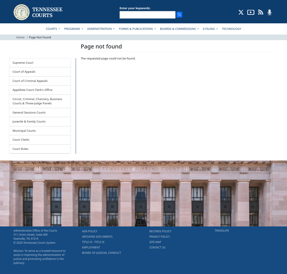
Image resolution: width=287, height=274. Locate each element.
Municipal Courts (24, 131)
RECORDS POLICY (160, 231)
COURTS (52, 29)
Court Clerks (21, 140)
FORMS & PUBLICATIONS (136, 29)
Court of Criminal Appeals (30, 81)
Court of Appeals (24, 72)
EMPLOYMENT (91, 247)
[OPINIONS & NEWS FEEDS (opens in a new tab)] (260, 12)
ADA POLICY (89, 231)
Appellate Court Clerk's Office (32, 90)
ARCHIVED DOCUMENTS (97, 237)
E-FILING (209, 29)
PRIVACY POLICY (159, 237)
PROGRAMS (72, 29)
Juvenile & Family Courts (29, 121)
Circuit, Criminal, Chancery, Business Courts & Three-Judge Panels (37, 101)
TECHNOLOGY (231, 29)
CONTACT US (157, 247)
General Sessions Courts (29, 112)
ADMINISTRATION (100, 29)
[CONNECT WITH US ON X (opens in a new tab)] (241, 12)
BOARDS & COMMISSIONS (178, 29)
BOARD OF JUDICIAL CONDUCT (101, 253)
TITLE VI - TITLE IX (93, 242)
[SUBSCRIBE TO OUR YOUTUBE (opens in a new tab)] (250, 12)
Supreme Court (23, 63)
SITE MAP (155, 242)
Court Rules (20, 149)
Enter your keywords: (135, 8)
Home (20, 37)
